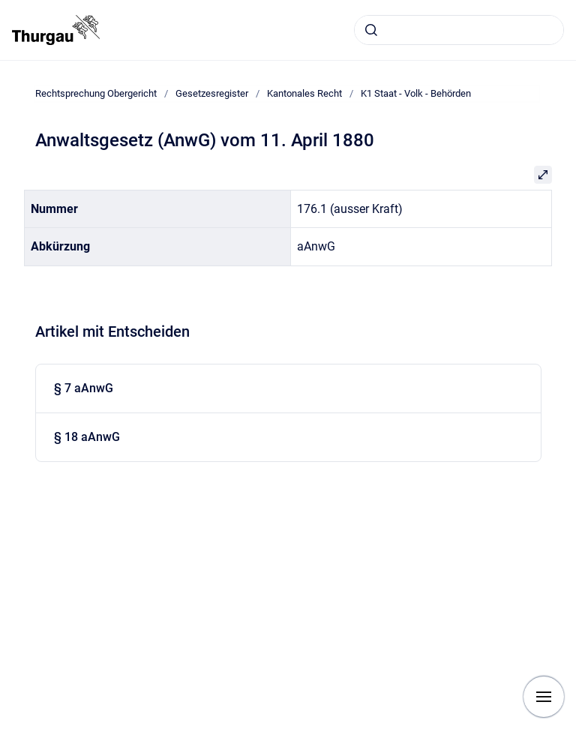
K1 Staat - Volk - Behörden (416, 93)
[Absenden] (371, 30)
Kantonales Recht (304, 93)
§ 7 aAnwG (83, 388)
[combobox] (459, 30)
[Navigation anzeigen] (544, 696)
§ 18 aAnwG (87, 437)
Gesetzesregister (212, 93)
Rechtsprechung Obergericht (96, 93)
